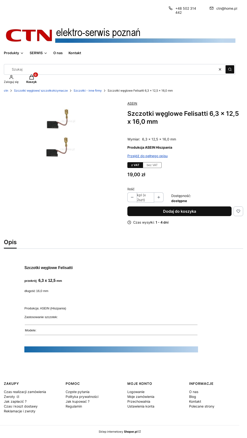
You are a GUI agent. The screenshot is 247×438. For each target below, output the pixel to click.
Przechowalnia (138, 401)
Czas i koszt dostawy (21, 406)
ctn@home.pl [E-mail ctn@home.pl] (226, 8)
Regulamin (74, 406)
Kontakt (195, 401)
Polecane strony (201, 406)
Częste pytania (77, 392)
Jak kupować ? (77, 401)
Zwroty (10, 396)
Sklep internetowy (118, 431)
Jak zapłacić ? (15, 401)
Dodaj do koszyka (179, 211)
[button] (230, 69)
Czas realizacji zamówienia (25, 392)
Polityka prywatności (82, 396)
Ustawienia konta (140, 406)
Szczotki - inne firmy (88, 90)
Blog (192, 396)
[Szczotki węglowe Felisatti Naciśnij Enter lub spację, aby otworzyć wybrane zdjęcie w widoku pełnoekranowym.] (62, 136)
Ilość (131, 189)
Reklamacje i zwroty (19, 411)
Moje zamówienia (140, 396)
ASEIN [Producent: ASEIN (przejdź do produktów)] (132, 103)
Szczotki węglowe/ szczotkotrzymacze (41, 90)
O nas (193, 392)
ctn (6, 90)
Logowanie (135, 392)
